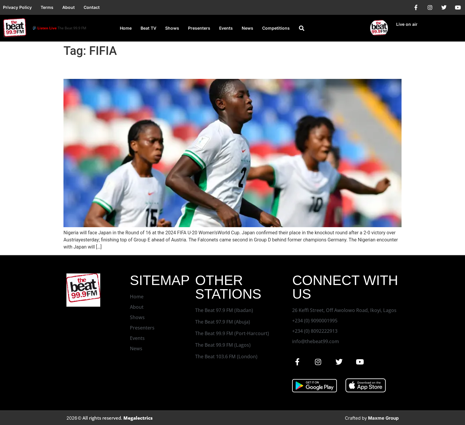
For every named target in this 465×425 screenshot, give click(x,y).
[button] (302, 28)
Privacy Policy (17, 7)
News (247, 28)
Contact (92, 7)
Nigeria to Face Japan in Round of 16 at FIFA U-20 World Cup (191, 68)
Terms (47, 7)
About (68, 7)
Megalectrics (138, 418)
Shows (172, 28)
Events (226, 28)
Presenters (199, 28)
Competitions (276, 28)
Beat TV (148, 28)
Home (126, 28)
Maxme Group (383, 418)
